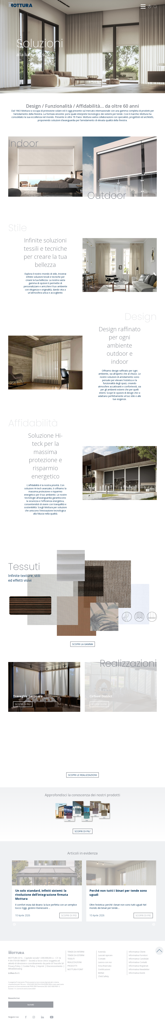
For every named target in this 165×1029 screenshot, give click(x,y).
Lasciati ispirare (105, 955)
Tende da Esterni (76, 955)
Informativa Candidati (139, 958)
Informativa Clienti (137, 951)
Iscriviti (31, 1004)
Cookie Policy (29, 966)
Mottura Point (75, 969)
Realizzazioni (75, 962)
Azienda (102, 951)
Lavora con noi (105, 962)
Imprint (41, 966)
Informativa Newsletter (139, 969)
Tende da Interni (76, 951)
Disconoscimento (55, 966)
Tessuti (71, 958)
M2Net (101, 973)
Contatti (101, 958)
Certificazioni (104, 969)
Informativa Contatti (138, 962)
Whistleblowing (15, 968)
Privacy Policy (14, 966)
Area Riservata (104, 965)
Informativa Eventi (137, 973)
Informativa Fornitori (138, 955)
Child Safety (103, 976)
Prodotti (72, 965)
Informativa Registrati (138, 965)
